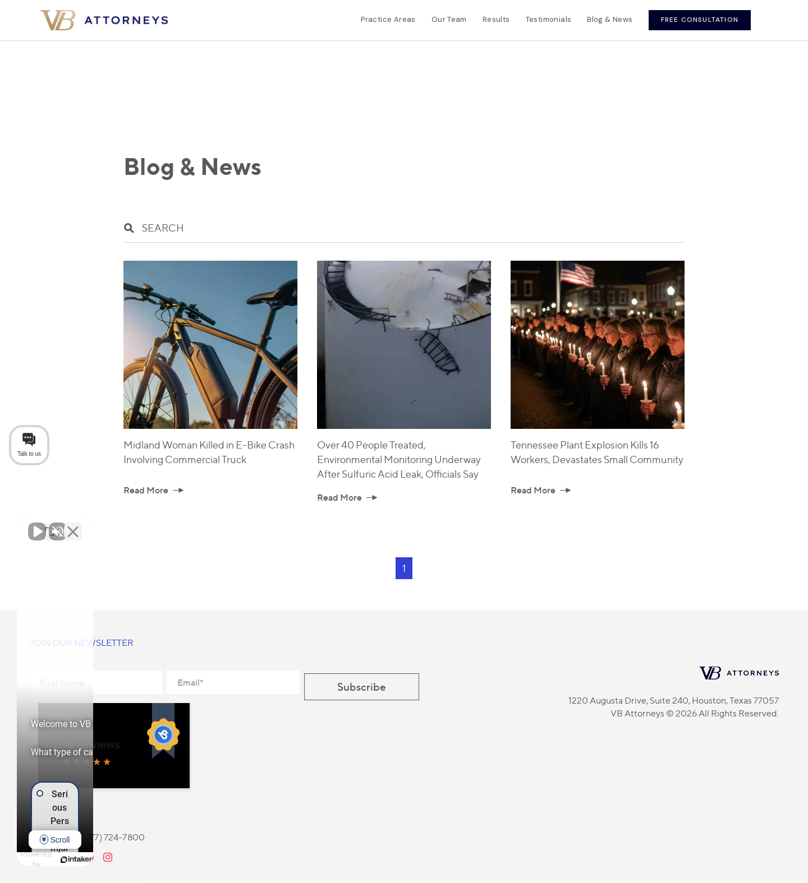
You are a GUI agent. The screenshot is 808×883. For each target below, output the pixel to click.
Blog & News (609, 19)
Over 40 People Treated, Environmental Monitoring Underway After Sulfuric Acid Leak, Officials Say (399, 459)
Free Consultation (699, 19)
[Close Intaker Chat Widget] (199, 525)
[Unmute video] (37, 525)
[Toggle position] (175, 525)
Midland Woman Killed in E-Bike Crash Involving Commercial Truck (209, 452)
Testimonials (549, 19)
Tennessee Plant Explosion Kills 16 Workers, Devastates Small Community (597, 452)
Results (496, 19)
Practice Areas (388, 19)
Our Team (449, 19)
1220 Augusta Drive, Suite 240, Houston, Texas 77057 (673, 700)
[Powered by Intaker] (140, 859)
